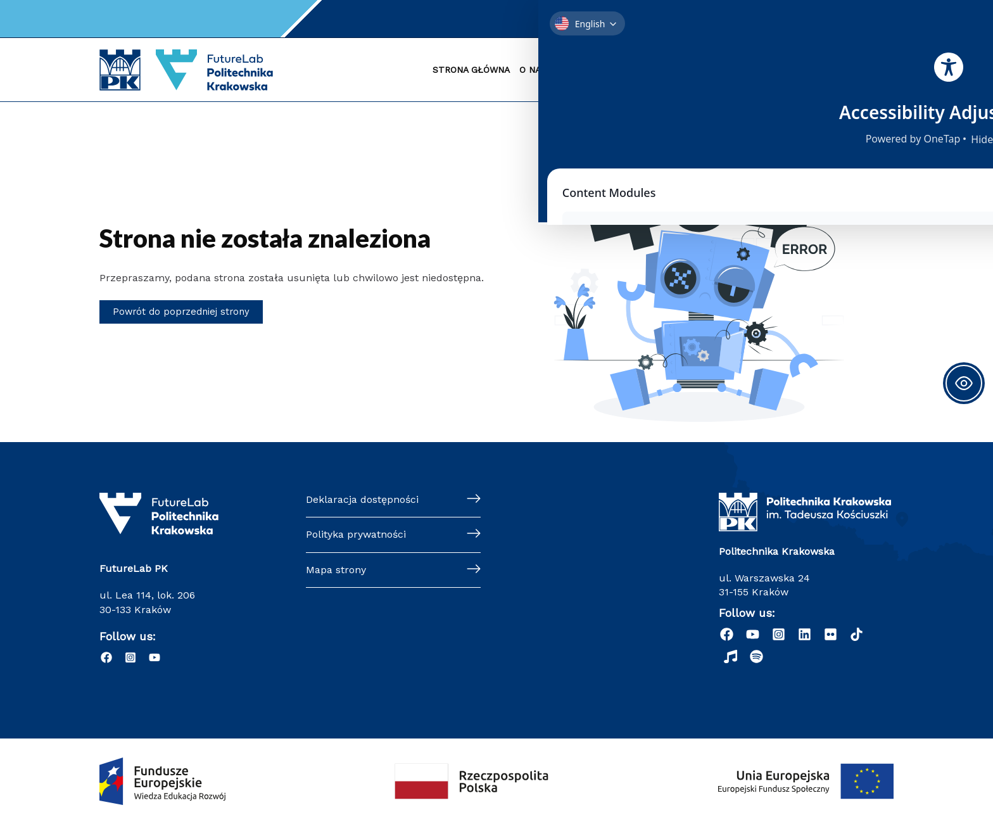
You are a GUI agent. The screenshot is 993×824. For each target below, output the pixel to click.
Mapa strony (336, 570)
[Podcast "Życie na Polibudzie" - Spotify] (756, 656)
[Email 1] (643, 19)
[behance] (830, 634)
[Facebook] (586, 19)
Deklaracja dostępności (362, 499)
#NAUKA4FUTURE (846, 70)
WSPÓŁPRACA (768, 70)
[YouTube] (624, 19)
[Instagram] (605, 19)
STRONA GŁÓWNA (471, 70)
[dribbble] (856, 634)
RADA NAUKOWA (591, 70)
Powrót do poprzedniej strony (184, 312)
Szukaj (793, 19)
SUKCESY (708, 70)
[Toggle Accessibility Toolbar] (964, 383)
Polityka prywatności (356, 535)
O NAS (533, 70)
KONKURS (657, 70)
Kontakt (696, 19)
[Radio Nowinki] (730, 656)
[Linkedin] (805, 634)
